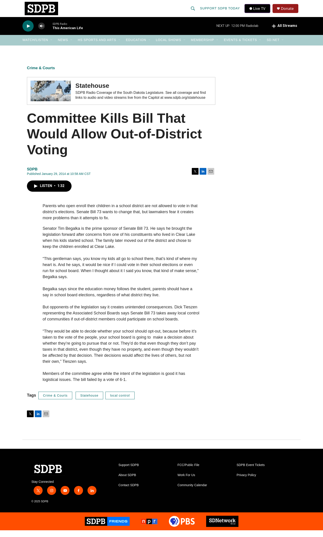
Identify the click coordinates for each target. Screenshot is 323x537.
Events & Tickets (240, 46)
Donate (289, 11)
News (63, 46)
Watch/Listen (35, 46)
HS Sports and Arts (97, 46)
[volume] (41, 33)
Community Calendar (192, 492)
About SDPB (127, 481)
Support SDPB (128, 471)
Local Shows (168, 46)
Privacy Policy (246, 481)
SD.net (273, 46)
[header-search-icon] (193, 12)
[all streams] (284, 32)
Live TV (258, 11)
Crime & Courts (41, 74)
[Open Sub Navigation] (51, 46)
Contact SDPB (128, 492)
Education (136, 46)
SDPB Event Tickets (251, 471)
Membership (202, 46)
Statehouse (89, 402)
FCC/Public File (188, 471)
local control (120, 402)
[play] (28, 32)
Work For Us (186, 481)
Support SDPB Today (220, 11)
